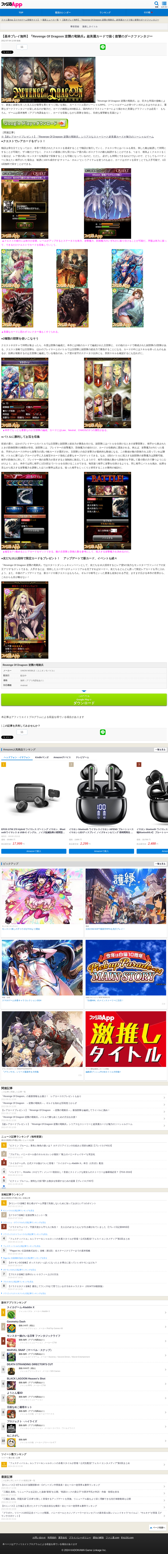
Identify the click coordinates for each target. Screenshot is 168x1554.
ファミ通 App (11, 5)
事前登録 (74, 26)
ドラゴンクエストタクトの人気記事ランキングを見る (24, 1293)
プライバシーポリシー (80, 1537)
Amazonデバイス (62, 757)
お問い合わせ (39, 1537)
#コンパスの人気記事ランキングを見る (18, 1211)
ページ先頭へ (159, 1527)
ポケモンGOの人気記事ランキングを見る (19, 1270)
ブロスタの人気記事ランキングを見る (18, 1282)
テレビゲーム (82, 757)
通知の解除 (98, 1537)
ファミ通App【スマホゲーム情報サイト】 (20, 20)
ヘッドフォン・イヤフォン (17, 757)
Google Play (84, 700)
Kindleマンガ (42, 757)
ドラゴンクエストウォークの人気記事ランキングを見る (25, 1234)
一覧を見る (160, 749)
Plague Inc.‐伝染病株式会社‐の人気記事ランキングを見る (25, 1258)
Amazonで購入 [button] (34, 851)
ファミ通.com (112, 1537)
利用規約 (52, 1537)
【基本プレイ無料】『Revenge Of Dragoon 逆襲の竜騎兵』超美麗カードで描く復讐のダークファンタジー (110, 20)
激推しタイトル (90, 26)
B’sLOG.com (127, 1537)
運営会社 (62, 1537)
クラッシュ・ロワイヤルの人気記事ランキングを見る (24, 1222)
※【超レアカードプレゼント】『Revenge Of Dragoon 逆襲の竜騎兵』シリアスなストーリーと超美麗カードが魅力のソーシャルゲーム (77, 136)
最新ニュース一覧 (50, 20)
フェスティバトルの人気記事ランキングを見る (21, 1246)
